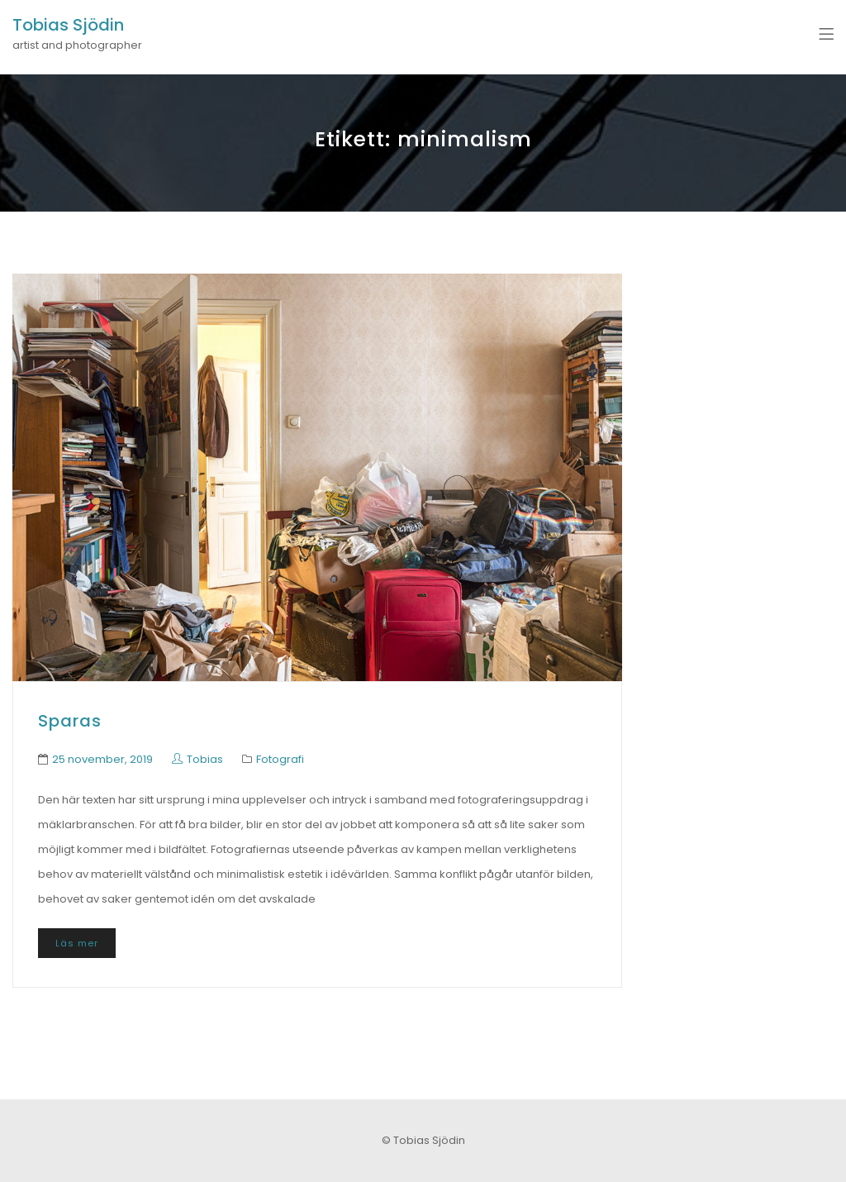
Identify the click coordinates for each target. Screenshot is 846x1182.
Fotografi (280, 759)
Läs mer (76, 943)
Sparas (70, 720)
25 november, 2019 (102, 759)
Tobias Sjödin (68, 24)
